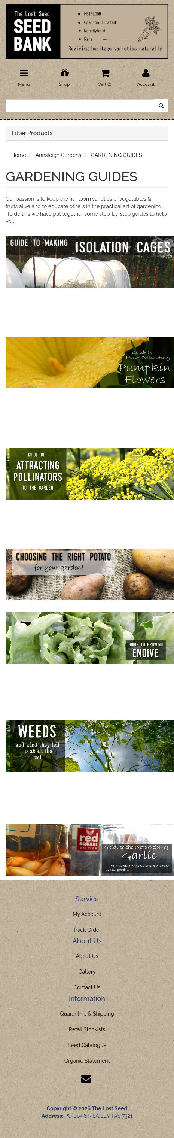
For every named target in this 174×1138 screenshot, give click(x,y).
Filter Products (32, 133)
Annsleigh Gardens (58, 155)
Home (18, 155)
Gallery (87, 972)
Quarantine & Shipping (87, 1014)
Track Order (87, 930)
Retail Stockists (87, 1029)
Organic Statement (87, 1061)
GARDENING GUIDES (116, 155)
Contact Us (87, 987)
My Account (87, 914)
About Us (87, 956)
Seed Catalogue (86, 1045)
